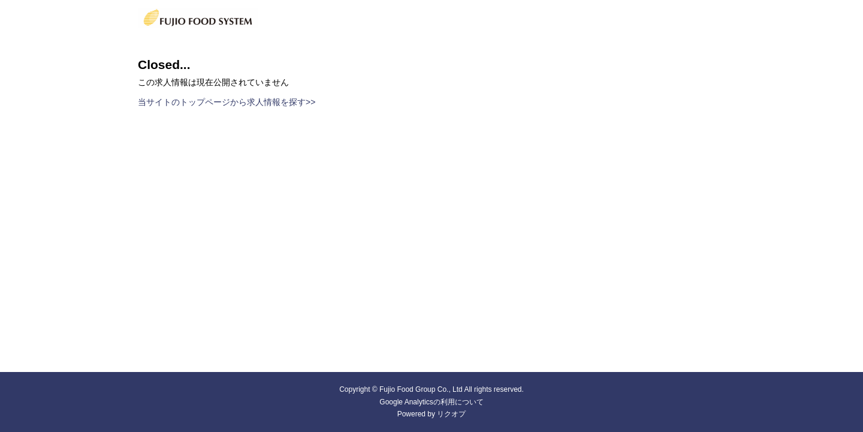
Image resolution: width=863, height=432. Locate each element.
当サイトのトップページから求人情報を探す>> (226, 102)
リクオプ (451, 414)
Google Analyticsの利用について (431, 402)
